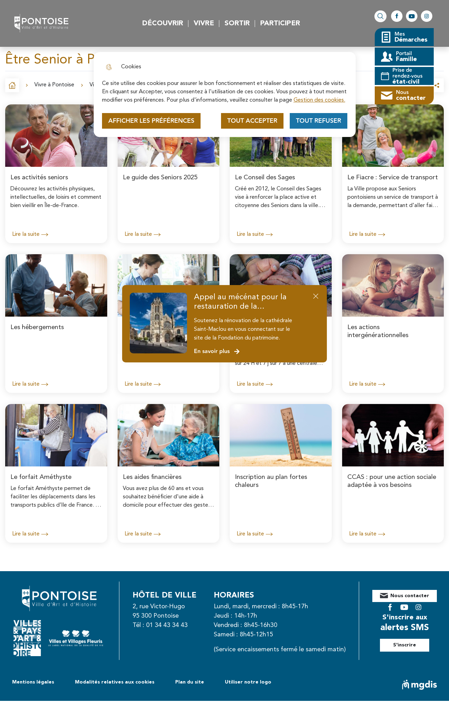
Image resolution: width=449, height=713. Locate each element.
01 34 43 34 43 (174, 625)
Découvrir (162, 23)
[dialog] (225, 94)
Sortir (237, 23)
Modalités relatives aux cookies (114, 694)
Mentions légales (33, 694)
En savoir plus (217, 351)
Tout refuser (318, 121)
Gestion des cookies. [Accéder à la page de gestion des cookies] (319, 100)
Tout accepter (252, 121)
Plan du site (189, 694)
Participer (280, 23)
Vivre (204, 23)
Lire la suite (30, 234)
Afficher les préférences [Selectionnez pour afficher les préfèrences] (151, 121)
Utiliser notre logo (248, 694)
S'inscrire (412, 639)
